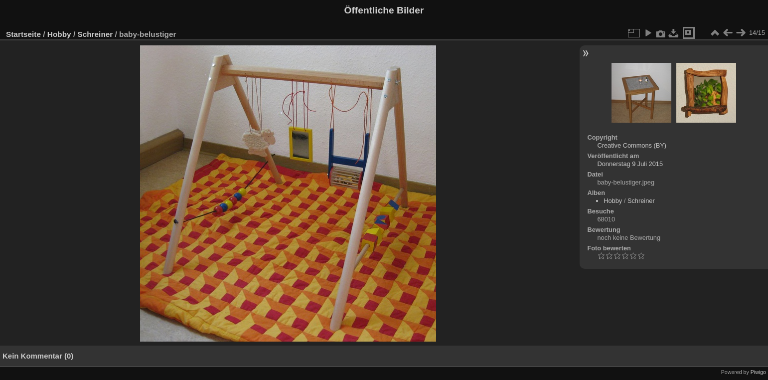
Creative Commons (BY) (631, 145)
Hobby (59, 34)
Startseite (23, 34)
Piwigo (758, 372)
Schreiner (95, 34)
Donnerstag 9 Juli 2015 (630, 164)
